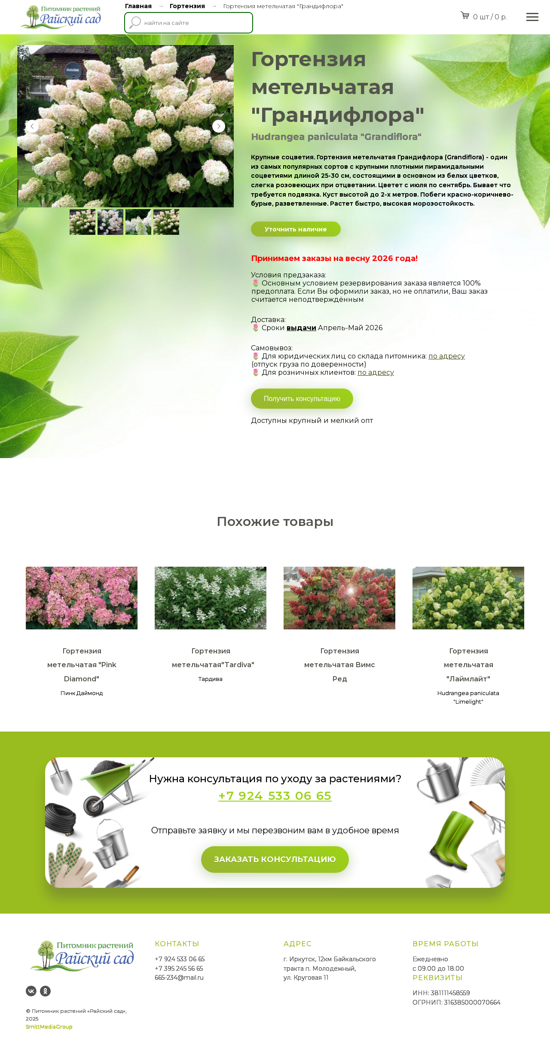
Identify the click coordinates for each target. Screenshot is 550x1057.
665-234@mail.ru (179, 977)
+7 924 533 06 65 (180, 959)
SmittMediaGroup (49, 1027)
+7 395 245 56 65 (179, 968)
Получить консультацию (302, 398)
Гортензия (187, 6)
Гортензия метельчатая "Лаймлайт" (468, 665)
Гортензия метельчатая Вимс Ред (339, 665)
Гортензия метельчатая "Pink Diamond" (81, 665)
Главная (138, 6)
